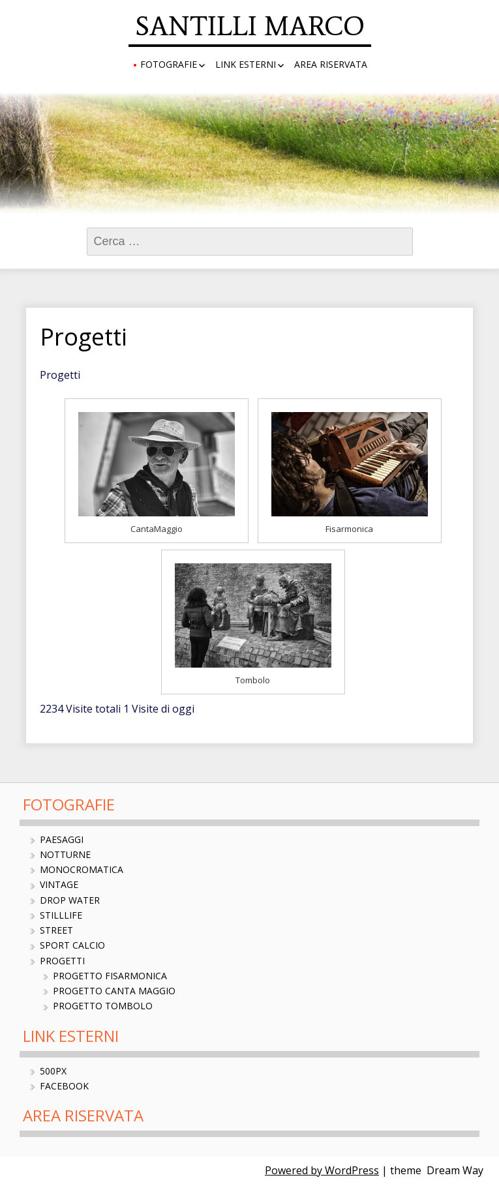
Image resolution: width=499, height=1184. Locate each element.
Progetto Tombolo (103, 1005)
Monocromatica (81, 869)
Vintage (59, 884)
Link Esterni (245, 64)
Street (56, 930)
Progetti (62, 961)
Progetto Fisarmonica (110, 975)
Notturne (65, 854)
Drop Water (70, 900)
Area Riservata (330, 64)
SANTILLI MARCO (250, 25)
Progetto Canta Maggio (114, 990)
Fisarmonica (349, 529)
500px (53, 1071)
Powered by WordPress (322, 1170)
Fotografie (168, 64)
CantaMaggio (156, 529)
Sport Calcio (72, 945)
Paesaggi (61, 839)
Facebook (64, 1086)
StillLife (61, 915)
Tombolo (252, 680)
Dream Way (455, 1170)
